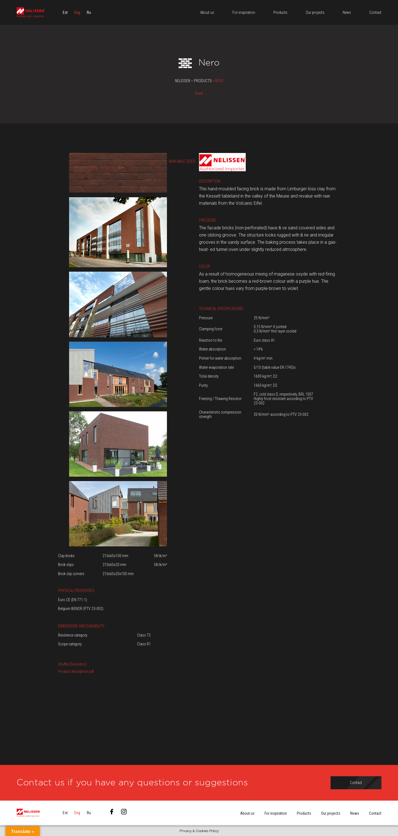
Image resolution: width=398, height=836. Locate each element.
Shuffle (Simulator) (72, 664)
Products (304, 813)
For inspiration (276, 813)
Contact (375, 813)
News (354, 813)
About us (247, 813)
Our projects (330, 813)
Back (199, 93)
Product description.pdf (76, 671)
